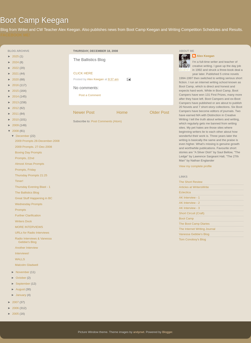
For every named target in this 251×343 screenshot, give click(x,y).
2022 (16, 68)
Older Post (159, 112)
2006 (16, 308)
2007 (16, 302)
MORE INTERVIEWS (29, 227)
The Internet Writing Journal (197, 229)
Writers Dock (23, 221)
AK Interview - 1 (189, 197)
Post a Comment (90, 95)
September (23, 283)
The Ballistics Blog (27, 192)
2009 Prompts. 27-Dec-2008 (33, 146)
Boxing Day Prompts (28, 152)
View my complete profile (195, 166)
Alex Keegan (205, 56)
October (21, 277)
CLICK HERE (83, 73)
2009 (16, 125)
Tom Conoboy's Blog (192, 239)
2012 (16, 108)
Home (122, 112)
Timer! (19, 181)
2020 (16, 79)
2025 (16, 56)
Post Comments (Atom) (106, 121)
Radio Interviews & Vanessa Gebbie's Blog (33, 240)
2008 (16, 130)
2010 (16, 119)
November (23, 272)
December (23, 136)
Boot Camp (186, 218)
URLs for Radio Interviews (32, 232)
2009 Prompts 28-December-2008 (37, 141)
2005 (16, 313)
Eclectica (185, 192)
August (21, 289)
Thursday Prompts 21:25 (31, 175)
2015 (16, 90)
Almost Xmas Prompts (29, 163)
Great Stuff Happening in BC (33, 198)
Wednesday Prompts (28, 204)
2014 (16, 96)
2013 (16, 102)
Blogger (167, 332)
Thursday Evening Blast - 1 (32, 186)
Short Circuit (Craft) (191, 213)
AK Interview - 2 (189, 202)
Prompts (20, 209)
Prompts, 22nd (24, 158)
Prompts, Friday (25, 169)
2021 (16, 73)
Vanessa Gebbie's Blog (194, 234)
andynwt (138, 332)
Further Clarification (28, 215)
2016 (16, 85)
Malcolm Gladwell (26, 265)
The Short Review (190, 181)
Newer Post (84, 112)
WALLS (20, 259)
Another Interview (26, 247)
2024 (16, 62)
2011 (16, 113)
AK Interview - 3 (189, 208)
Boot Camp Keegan (34, 20)
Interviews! (22, 253)
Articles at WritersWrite (194, 187)
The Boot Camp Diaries (194, 223)
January (21, 295)
